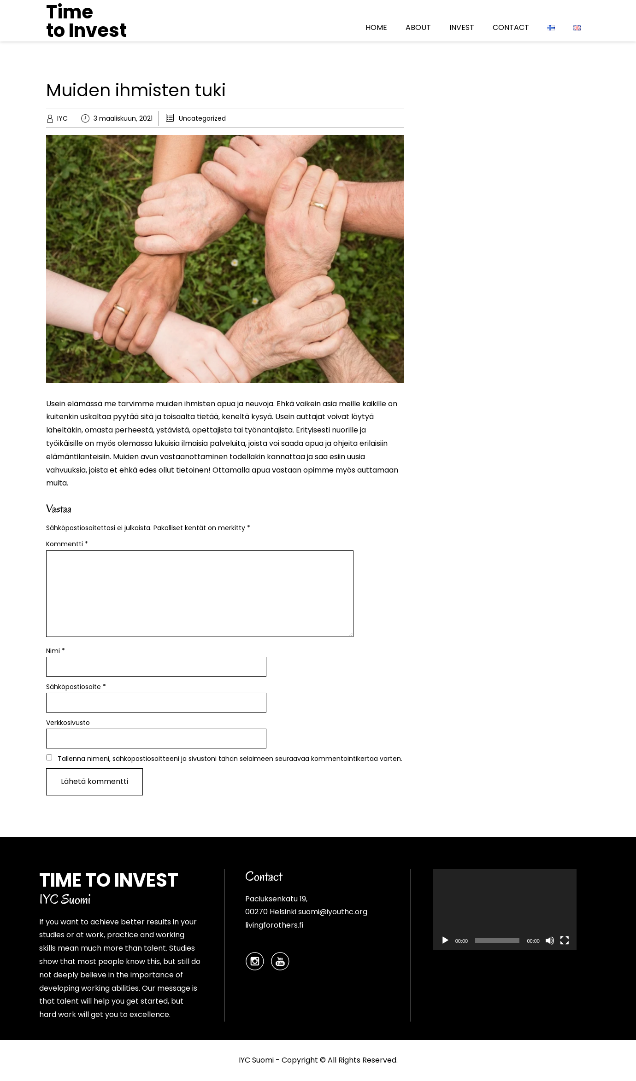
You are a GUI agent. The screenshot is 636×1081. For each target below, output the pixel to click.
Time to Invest (86, 21)
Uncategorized (202, 118)
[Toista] (445, 940)
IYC (62, 118)
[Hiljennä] (549, 940)
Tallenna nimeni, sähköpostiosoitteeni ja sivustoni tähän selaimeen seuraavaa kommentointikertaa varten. (230, 758)
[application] (505, 909)
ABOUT (418, 27)
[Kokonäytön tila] (564, 940)
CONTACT (511, 27)
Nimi (55, 650)
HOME (376, 27)
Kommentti (67, 544)
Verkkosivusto (68, 722)
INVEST (461, 27)
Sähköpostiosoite (76, 686)
